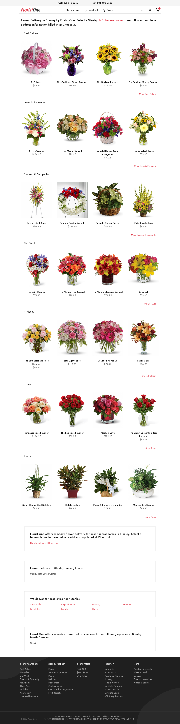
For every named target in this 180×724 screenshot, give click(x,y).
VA (106, 719)
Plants (51, 675)
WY (122, 719)
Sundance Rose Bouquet (36, 432)
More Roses (150, 448)
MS (45, 719)
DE (79, 716)
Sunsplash (143, 291)
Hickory (96, 604)
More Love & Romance (145, 166)
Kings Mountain (68, 604)
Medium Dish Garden (143, 505)
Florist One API (112, 689)
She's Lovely (37, 82)
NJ (63, 719)
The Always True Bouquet (72, 291)
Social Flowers (112, 682)
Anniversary (25, 692)
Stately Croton (72, 505)
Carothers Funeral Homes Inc (44, 543)
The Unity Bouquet (36, 291)
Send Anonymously (143, 669)
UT (104, 719)
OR (85, 719)
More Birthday (149, 375)
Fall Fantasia (143, 360)
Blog (126, 719)
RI (90, 719)
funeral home (114, 20)
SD (95, 719)
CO (70, 716)
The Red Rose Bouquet (72, 432)
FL (82, 716)
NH (60, 719)
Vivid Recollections (143, 223)
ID (91, 716)
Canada (137, 675)
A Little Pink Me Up (107, 360)
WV (118, 719)
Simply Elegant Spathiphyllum (36, 505)
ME (112, 716)
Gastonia (127, 604)
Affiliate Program (113, 686)
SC (93, 719)
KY (100, 716)
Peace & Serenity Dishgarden (107, 505)
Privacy (108, 679)
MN (117, 716)
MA (105, 716)
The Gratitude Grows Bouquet (72, 82)
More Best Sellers (147, 94)
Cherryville (35, 604)
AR (62, 716)
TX (101, 719)
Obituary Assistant (114, 696)
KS (98, 716)
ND (54, 719)
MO (121, 716)
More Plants (150, 516)
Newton (65, 609)
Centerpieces (55, 686)
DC (76, 716)
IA (89, 716)
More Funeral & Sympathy (143, 235)
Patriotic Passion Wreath (72, 223)
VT (109, 719)
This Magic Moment (72, 150)
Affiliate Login (112, 692)
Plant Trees (53, 682)
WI (116, 719)
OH (75, 719)
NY (72, 719)
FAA (78, 719)
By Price (107, 10)
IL (93, 716)
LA (103, 716)
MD (109, 716)
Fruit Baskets (54, 692)
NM (66, 719)
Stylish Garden (36, 150)
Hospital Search (142, 682)
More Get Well (149, 303)
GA (84, 716)
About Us (109, 669)
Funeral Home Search (144, 679)
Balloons (52, 679)
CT (73, 716)
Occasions (72, 10)
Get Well (24, 675)
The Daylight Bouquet (108, 82)
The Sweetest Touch (143, 150)
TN (98, 719)
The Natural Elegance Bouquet (108, 291)
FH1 (129, 719)
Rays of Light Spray (36, 223)
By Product (91, 10)
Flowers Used (140, 672)
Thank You (25, 686)
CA (67, 716)
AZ (64, 716)
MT (48, 719)
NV (69, 719)
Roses (51, 669)
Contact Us (110, 672)
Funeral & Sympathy (29, 679)
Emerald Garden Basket (108, 223)
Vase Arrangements (57, 672)
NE (57, 719)
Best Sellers (25, 669)
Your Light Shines (72, 360)
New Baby (25, 682)
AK (56, 716)
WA (112, 719)
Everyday (24, 672)
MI (115, 716)
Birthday (24, 689)
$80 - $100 (82, 672)
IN (95, 716)
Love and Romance (29, 696)
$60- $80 (81, 669)
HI (87, 716)
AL (59, 716)
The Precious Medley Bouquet (143, 82)
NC (101, 20)
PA (88, 719)
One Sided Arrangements (60, 689)
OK (82, 719)
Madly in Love (108, 432)
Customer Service (114, 675)
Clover (95, 609)
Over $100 (82, 675)
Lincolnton (35, 609)
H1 (133, 719)
